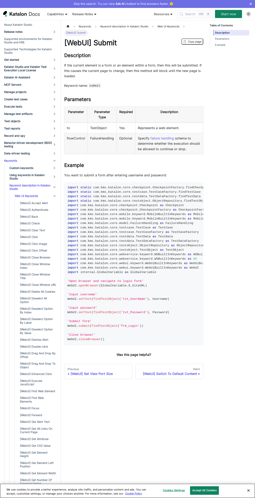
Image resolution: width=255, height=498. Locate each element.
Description (222, 32)
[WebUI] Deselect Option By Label (36, 320)
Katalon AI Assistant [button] (17, 77)
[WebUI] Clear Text (32, 230)
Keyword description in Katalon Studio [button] (29, 187)
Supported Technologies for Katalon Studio (28, 51)
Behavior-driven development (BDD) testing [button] (28, 144)
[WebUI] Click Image (33, 243)
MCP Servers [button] (12, 84)
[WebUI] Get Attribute (34, 439)
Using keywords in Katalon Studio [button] (26, 176)
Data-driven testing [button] (17, 153)
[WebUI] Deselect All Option (33, 300)
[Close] (248, 490)
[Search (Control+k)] (195, 14)
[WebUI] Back (29, 216)
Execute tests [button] (13, 106)
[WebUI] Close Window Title (35, 276)
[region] (127, 491)
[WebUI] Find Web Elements (32, 399)
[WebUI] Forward (31, 415)
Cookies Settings (174, 490)
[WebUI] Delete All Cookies (37, 291)
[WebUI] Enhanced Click (36, 374)
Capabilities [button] (55, 14)
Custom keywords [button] (21, 168)
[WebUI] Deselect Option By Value (36, 331)
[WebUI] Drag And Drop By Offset (38, 355)
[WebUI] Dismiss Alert (34, 339)
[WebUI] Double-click (34, 346)
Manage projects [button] (15, 92)
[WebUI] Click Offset (33, 250)
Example (220, 44)
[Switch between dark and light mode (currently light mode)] (248, 14)
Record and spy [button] (14, 135)
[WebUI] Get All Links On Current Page (36, 430)
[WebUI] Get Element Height (34, 454)
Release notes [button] (13, 31)
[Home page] (68, 26)
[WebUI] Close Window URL (38, 284)
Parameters (222, 38)
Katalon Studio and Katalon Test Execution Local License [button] (25, 68)
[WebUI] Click (29, 237)
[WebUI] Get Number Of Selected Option (36, 481)
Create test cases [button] (15, 99)
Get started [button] (11, 59)
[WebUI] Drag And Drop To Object (37, 365)
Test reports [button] (12, 128)
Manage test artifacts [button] (18, 114)
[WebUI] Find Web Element (37, 391)
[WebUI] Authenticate (34, 209)
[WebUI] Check (30, 223)
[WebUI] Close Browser (35, 257)
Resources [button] (161, 14)
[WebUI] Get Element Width (38, 473)
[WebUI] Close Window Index (35, 265)
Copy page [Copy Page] (192, 41)
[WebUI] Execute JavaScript (31, 382)
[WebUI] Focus (29, 408)
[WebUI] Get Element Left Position (37, 464)
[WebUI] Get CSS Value (35, 445)
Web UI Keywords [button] (26, 196)
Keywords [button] (10, 160)
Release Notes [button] (82, 14)
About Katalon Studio (18, 24)
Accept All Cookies (204, 490)
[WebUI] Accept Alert (34, 203)
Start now (228, 14)
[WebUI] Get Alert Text (35, 421)
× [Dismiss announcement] (250, 4)
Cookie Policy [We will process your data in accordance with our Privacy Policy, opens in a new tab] (133, 493)
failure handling (162, 138)
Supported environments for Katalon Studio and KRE (28, 40)
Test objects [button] (12, 121)
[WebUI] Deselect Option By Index (36, 310)
